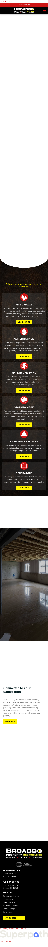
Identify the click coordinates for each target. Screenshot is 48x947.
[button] (44, 10)
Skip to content (6, 1)
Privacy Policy (5, 941)
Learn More (24, 322)
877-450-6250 (24, 5)
